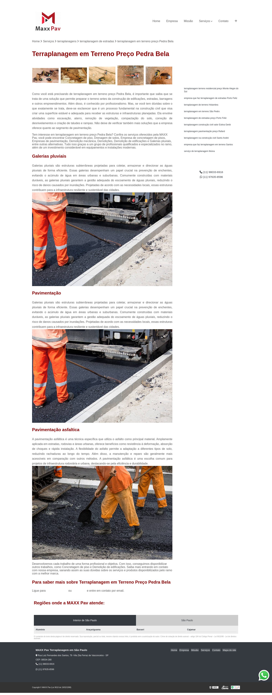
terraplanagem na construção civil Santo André (206, 139)
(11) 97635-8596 (230, 2)
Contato (223, 21)
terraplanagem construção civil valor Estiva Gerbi (207, 126)
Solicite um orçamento (211, 65)
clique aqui (79, 590)
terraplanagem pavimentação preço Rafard (204, 132)
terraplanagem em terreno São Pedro (202, 112)
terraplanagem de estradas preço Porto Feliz (205, 119)
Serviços (204, 21)
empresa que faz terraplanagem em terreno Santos (208, 146)
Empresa (172, 21)
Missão (188, 21)
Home (156, 21)
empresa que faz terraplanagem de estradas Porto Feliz (210, 98)
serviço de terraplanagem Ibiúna (199, 153)
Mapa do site (229, 650)
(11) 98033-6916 (208, 2)
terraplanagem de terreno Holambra (201, 105)
